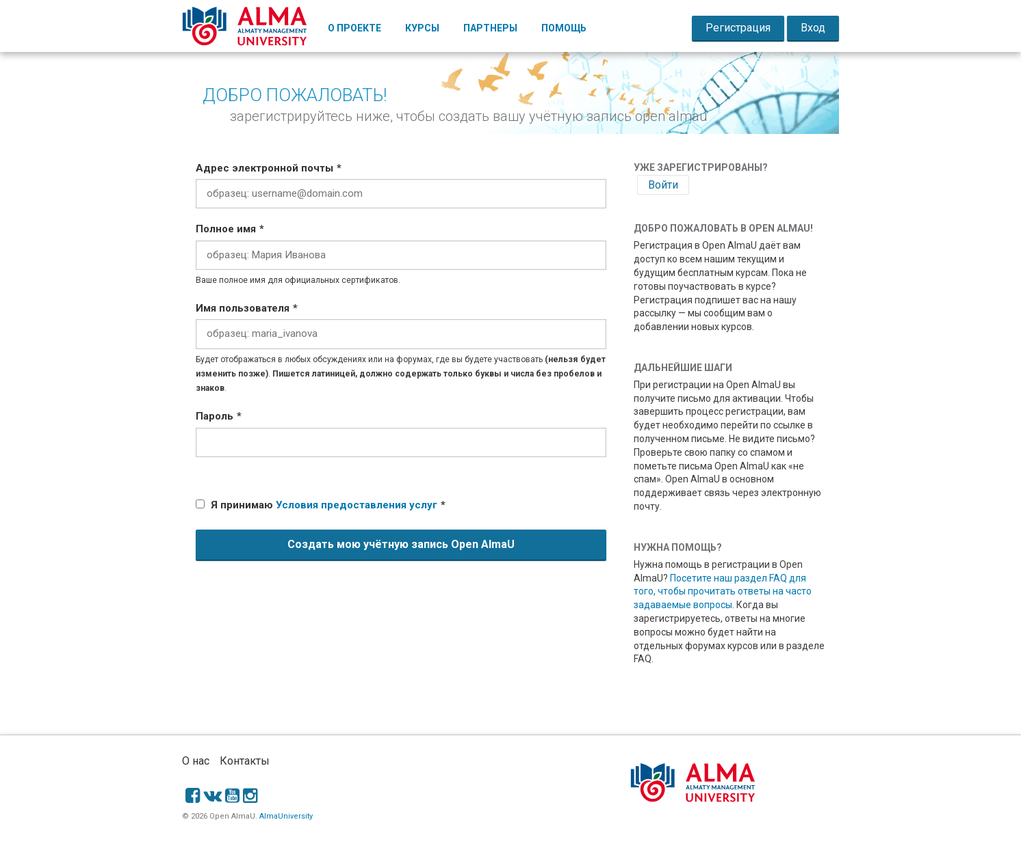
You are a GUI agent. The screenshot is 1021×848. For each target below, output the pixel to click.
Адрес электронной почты (264, 168)
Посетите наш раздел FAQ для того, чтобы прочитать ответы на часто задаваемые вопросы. (723, 592)
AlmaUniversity (286, 816)
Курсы (422, 28)
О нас (195, 760)
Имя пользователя (242, 308)
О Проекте (354, 28)
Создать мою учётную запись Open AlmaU (401, 544)
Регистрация (738, 27)
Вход (813, 27)
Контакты (245, 760)
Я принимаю (324, 505)
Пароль (214, 416)
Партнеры (490, 28)
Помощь (563, 28)
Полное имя (226, 229)
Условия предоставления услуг (356, 505)
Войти (663, 184)
